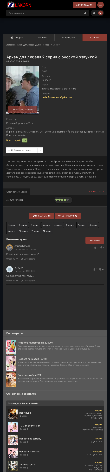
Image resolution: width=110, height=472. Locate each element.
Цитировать (28, 258)
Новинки (94, 37)
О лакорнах (68, 37)
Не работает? (96, 191)
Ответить (12, 258)
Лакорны (17, 37)
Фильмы (43, 37)
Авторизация (84, 5)
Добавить (95, 240)
